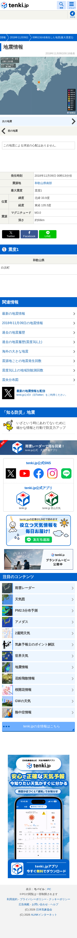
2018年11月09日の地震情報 (22, 323)
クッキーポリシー (59, 899)
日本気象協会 (44, 909)
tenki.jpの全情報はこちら (41, 726)
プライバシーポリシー (33, 899)
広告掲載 (24, 904)
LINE (48, 236)
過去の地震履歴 (13, 332)
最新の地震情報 (13, 313)
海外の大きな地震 (15, 351)
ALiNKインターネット (44, 914)
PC (49, 889)
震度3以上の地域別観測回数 (22, 370)
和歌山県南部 (43, 183)
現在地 (72, 17)
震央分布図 (10, 379)
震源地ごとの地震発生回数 (21, 361)
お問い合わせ (40, 904)
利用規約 (12, 899)
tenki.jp (15, 5)
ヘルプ (54, 904)
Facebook (29, 236)
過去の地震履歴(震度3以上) (22, 342)
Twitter (11, 236)
